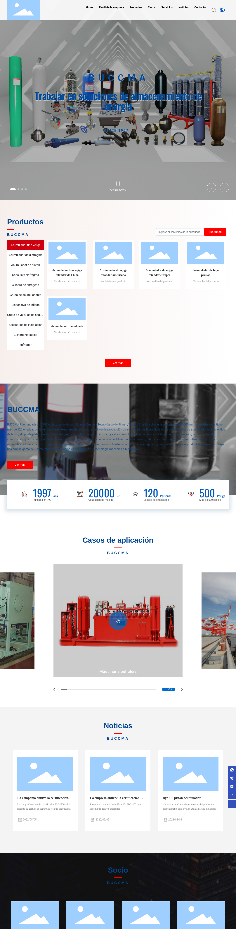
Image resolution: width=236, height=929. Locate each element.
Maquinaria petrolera (118, 671)
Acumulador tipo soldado (67, 326)
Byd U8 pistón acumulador (182, 798)
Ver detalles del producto (67, 281)
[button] (13, 189)
